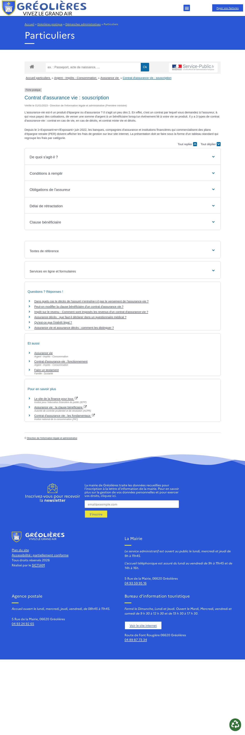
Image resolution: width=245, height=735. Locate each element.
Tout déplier (211, 144)
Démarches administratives (83, 24)
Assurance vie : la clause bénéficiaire (60, 407)
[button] (187, 8)
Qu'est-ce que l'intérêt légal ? (53, 322)
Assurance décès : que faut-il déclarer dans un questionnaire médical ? (80, 317)
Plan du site (20, 550)
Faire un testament (46, 370)
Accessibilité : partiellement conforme (40, 555)
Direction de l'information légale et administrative (52, 438)
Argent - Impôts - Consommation (75, 77)
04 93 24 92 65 (23, 623)
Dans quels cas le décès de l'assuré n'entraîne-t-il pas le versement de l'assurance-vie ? (91, 301)
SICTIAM (38, 565)
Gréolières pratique (49, 24)
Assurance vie (109, 77)
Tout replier (187, 144)
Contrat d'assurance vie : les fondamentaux (64, 415)
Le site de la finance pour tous (56, 398)
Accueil (29, 24)
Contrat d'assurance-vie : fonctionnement (61, 361)
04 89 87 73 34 (136, 639)
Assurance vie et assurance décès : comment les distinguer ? (74, 327)
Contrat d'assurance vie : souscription (147, 77)
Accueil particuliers (38, 77)
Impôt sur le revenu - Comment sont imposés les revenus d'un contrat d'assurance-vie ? (91, 311)
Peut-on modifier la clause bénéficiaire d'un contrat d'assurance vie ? (79, 306)
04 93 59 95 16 (136, 583)
